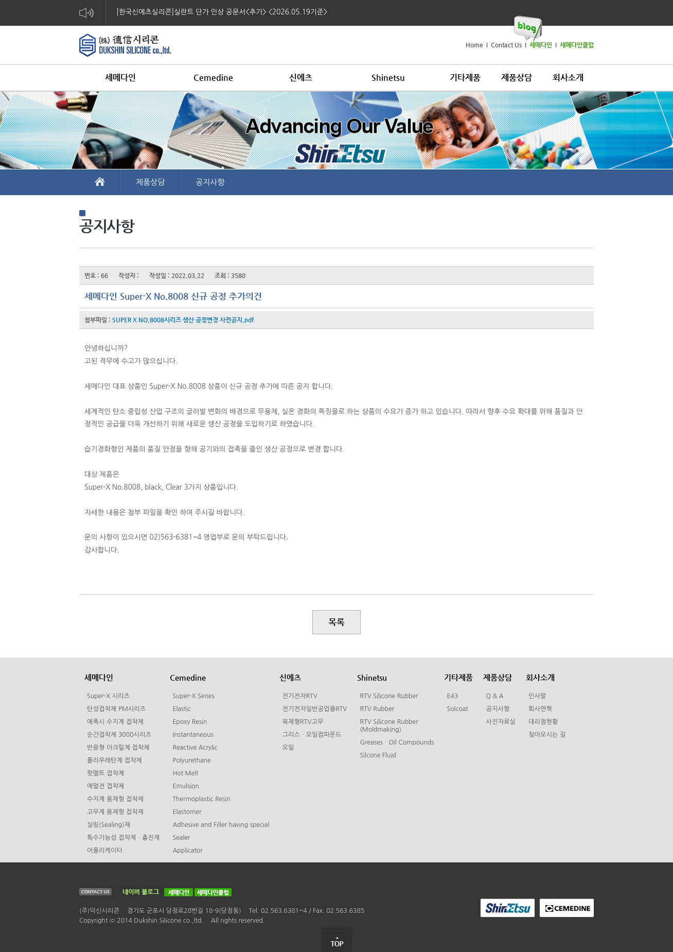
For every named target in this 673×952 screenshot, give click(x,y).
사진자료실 (501, 722)
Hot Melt (185, 773)
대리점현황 (543, 722)
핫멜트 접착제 (105, 773)
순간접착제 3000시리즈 (119, 735)
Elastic (181, 709)
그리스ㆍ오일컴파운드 (311, 735)
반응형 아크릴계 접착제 (118, 748)
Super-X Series (193, 696)
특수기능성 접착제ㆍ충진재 (123, 838)
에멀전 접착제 (105, 786)
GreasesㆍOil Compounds (397, 742)
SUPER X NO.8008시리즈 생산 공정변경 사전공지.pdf (183, 319)
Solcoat (457, 709)
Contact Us (506, 44)
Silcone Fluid (378, 755)
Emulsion (185, 786)
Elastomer (186, 812)
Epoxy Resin (189, 722)
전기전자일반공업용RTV (314, 709)
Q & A (494, 696)
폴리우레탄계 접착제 (114, 760)
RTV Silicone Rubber (389, 696)
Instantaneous (192, 735)
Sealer (181, 838)
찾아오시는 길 (546, 735)
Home (474, 44)
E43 (452, 696)
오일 (288, 748)
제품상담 (150, 182)
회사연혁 (540, 709)
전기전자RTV (299, 696)
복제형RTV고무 (302, 722)
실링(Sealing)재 (108, 825)
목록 (336, 622)
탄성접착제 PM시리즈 (116, 709)
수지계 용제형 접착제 (115, 799)
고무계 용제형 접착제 (115, 812)
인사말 (537, 696)
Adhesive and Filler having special (220, 825)
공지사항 (210, 182)
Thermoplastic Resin (201, 799)
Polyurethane (191, 760)
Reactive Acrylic (194, 748)
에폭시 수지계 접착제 (115, 722)
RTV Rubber (377, 709)
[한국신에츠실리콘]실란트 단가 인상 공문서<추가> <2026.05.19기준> (221, 11)
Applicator (187, 850)
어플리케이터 (104, 850)
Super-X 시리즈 (108, 696)
